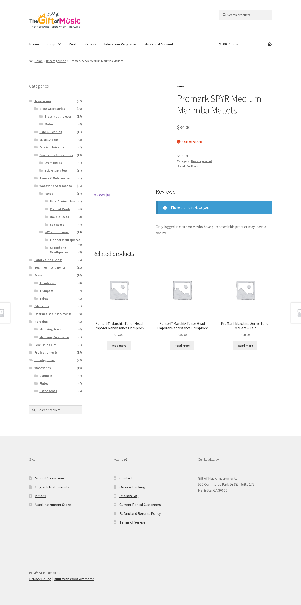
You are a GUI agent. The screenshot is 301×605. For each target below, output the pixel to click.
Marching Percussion (54, 337)
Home (34, 44)
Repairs (90, 44)
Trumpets (46, 291)
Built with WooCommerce (74, 578)
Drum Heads (53, 163)
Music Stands (49, 140)
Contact (125, 478)
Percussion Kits (45, 345)
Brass (38, 275)
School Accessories (50, 478)
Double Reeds (59, 217)
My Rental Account (159, 44)
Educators (41, 306)
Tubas (43, 298)
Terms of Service (132, 522)
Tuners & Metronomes (55, 178)
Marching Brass (50, 329)
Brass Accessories (52, 109)
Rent (72, 44)
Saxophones (48, 391)
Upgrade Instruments (52, 487)
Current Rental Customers (140, 504)
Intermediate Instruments (53, 314)
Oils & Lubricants (51, 147)
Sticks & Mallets (56, 170)
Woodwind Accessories (55, 186)
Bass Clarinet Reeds (64, 201)
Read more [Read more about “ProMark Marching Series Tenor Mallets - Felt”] (245, 345)
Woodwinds (42, 368)
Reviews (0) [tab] (101, 194)
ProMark (192, 166)
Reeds (49, 193)
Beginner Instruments (49, 267)
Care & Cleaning (50, 132)
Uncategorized (56, 61)
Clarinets (45, 376)
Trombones (47, 283)
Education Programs (120, 44)
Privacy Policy (40, 578)
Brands (40, 495)
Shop (51, 44)
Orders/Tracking (132, 487)
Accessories (42, 101)
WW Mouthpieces (57, 232)
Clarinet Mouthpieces (65, 240)
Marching (41, 322)
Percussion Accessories (56, 155)
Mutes (49, 124)
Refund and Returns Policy (140, 513)
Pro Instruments (46, 352)
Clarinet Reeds (60, 209)
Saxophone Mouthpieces (59, 250)
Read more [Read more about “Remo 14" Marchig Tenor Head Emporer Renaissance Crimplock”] (118, 345)
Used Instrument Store (53, 504)
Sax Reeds (57, 225)
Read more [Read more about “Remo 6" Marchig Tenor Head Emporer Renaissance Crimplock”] (182, 345)
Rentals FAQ (129, 495)
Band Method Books (48, 260)
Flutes (43, 383)
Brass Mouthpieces (58, 116)
